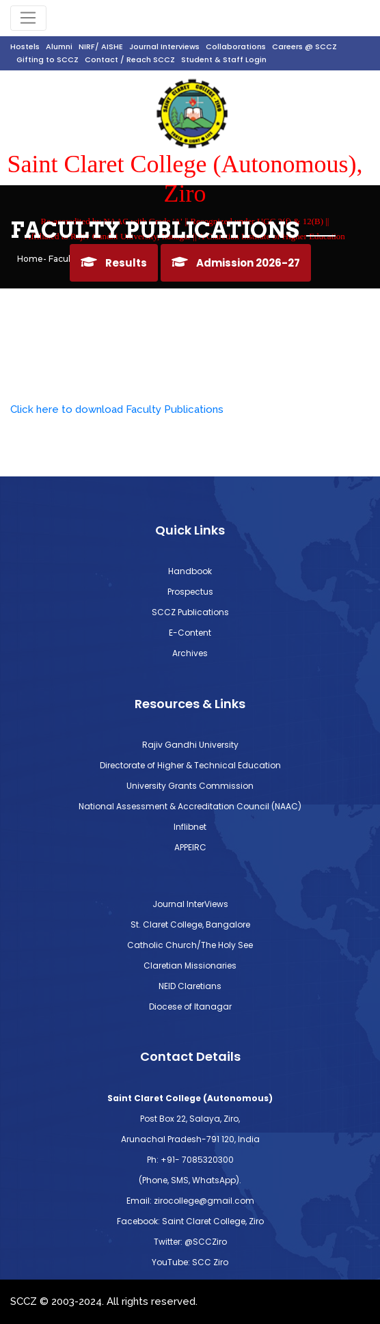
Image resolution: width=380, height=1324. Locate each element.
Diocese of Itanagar (190, 1006)
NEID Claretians (190, 986)
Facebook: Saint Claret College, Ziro (190, 1221)
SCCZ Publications (190, 612)
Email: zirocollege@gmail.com (190, 1200)
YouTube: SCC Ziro (190, 1262)
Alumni (59, 46)
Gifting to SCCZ (47, 59)
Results (126, 263)
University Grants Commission (190, 786)
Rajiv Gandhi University (190, 745)
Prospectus (190, 591)
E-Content (190, 632)
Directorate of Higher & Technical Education (190, 765)
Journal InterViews (190, 904)
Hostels (25, 46)
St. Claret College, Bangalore (190, 924)
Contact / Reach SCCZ (130, 59)
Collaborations (236, 46)
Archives (190, 653)
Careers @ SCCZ (304, 46)
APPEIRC (190, 847)
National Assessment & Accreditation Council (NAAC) (190, 806)
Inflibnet (190, 827)
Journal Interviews (164, 46)
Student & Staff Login (224, 59)
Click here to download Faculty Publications (116, 409)
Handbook (190, 571)
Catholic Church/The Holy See (190, 945)
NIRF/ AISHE (101, 46)
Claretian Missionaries (190, 965)
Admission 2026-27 (248, 263)
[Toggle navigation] (28, 18)
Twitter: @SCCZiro (190, 1241)
